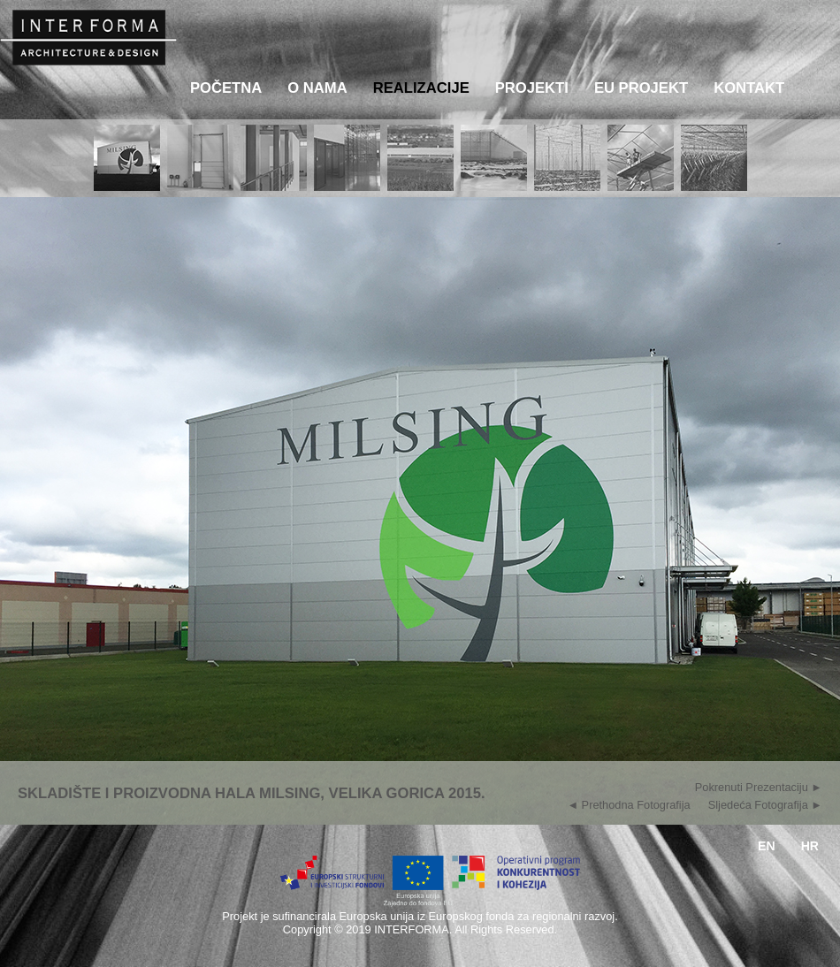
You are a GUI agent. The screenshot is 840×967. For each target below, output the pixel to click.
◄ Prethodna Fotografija (628, 803)
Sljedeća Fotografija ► (765, 803)
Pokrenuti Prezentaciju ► (758, 785)
